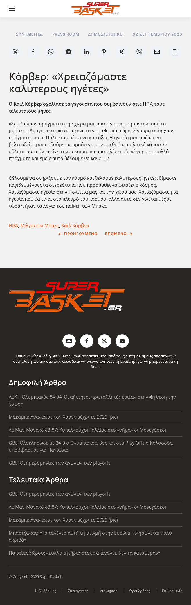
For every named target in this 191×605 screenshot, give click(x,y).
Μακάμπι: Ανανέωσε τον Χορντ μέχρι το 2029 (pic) (63, 417)
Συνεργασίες (78, 590)
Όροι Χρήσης (139, 590)
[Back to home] (95, 8)
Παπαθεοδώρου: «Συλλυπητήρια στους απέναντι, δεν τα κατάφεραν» (85, 553)
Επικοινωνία (172, 590)
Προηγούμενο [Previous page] (78, 233)
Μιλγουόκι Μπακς (39, 225)
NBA (13, 225)
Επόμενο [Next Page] (119, 233)
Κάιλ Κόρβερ (75, 225)
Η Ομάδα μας (45, 590)
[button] (12, 8)
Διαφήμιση (108, 590)
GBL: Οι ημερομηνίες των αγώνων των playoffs (60, 463)
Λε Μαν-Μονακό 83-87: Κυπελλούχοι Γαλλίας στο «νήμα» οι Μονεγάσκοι (87, 430)
